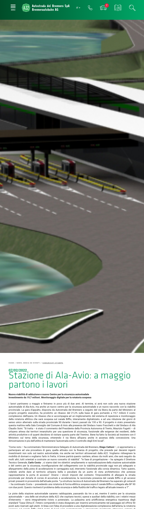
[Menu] (13, 6)
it (77, 7)
